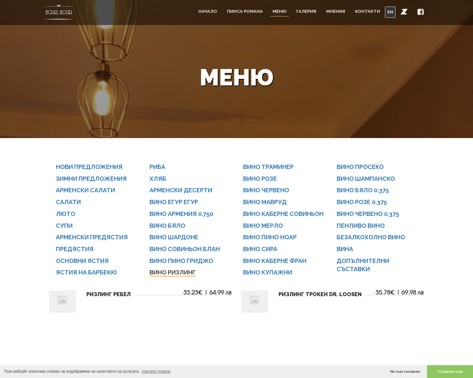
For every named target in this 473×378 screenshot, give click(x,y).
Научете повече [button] (156, 371)
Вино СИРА (260, 249)
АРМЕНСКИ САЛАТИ (85, 190)
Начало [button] (207, 11)
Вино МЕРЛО (263, 225)
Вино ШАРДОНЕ (173, 237)
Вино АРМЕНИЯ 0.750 (181, 213)
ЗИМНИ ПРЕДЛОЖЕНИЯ (91, 178)
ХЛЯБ (157, 178)
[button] (404, 11)
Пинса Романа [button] (245, 11)
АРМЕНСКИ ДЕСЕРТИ (180, 190)
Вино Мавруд (265, 202)
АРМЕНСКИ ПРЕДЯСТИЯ (92, 237)
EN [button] (390, 12)
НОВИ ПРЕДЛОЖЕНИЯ (89, 166)
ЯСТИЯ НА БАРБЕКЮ (86, 272)
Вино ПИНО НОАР (270, 237)
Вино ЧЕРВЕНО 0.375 (368, 213)
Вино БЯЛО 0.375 (363, 190)
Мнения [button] (335, 11)
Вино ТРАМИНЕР (268, 166)
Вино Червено (266, 190)
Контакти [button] (367, 11)
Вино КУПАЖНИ (267, 272)
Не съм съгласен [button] (405, 371)
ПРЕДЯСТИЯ (75, 249)
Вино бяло (167, 225)
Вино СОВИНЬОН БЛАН (184, 249)
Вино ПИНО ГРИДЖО (181, 260)
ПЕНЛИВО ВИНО (361, 225)
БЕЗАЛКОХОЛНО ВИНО (371, 237)
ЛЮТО (65, 213)
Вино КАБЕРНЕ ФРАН (274, 260)
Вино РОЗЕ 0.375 (362, 202)
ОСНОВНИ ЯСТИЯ (82, 260)
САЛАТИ (68, 202)
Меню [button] (279, 11)
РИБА (157, 166)
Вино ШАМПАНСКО (366, 178)
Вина (345, 249)
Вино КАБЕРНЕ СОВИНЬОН (283, 213)
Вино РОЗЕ (260, 178)
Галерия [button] (306, 11)
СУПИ (64, 225)
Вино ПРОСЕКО (360, 166)
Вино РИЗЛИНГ (172, 272)
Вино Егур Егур (173, 202)
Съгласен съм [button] (450, 371)
